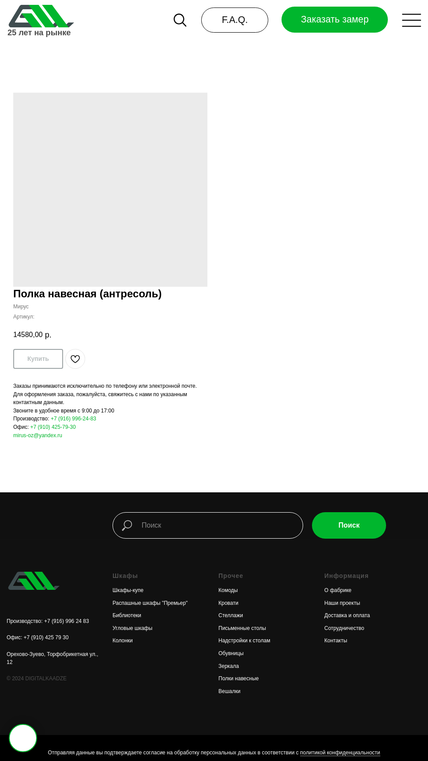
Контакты (335, 640)
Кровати (228, 603)
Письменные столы (242, 628)
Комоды (228, 590)
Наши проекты (342, 603)
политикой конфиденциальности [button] (340, 753)
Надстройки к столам (244, 640)
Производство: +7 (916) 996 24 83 (48, 621)
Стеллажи (230, 615)
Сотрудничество (344, 628)
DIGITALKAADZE (46, 678)
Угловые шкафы (132, 628)
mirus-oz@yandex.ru (37, 435)
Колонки (123, 640)
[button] (411, 20)
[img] (40, 16)
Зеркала (228, 666)
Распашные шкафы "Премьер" (150, 603)
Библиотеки (127, 615)
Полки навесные (238, 678)
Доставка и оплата (347, 615)
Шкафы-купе (128, 590)
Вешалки (229, 691)
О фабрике (338, 590)
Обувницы (231, 653)
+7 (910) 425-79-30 (53, 427)
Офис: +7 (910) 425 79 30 (37, 637)
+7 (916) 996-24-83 (73, 419)
